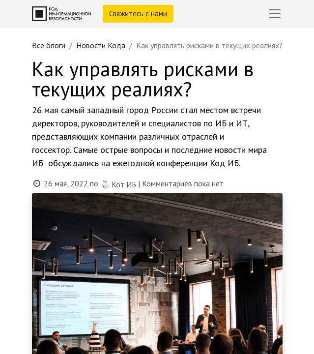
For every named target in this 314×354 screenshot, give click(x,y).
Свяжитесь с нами (138, 13)
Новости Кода (100, 45)
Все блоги (48, 45)
